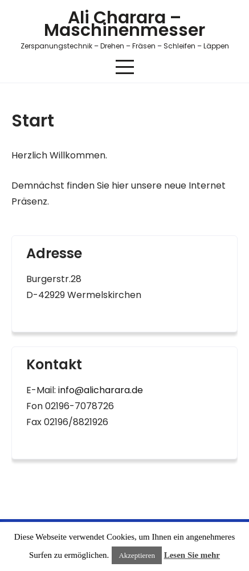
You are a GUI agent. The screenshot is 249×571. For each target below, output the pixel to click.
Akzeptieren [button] (137, 555)
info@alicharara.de (100, 390)
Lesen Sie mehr (192, 555)
